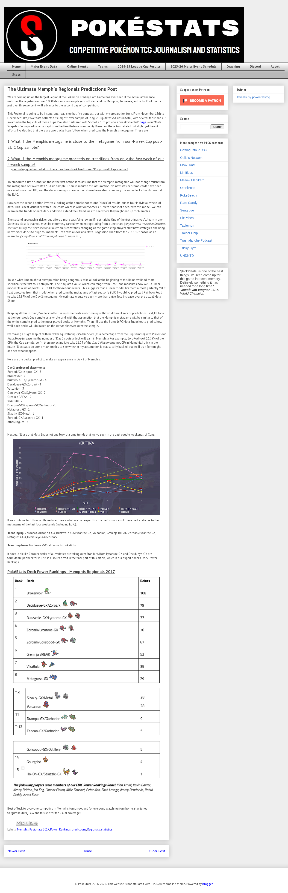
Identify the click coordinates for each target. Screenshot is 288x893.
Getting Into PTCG (193, 150)
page (143, 122)
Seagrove (187, 210)
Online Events (77, 66)
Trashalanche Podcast (196, 240)
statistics (106, 829)
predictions (79, 829)
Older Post (157, 851)
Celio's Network (191, 158)
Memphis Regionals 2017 (33, 829)
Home (16, 66)
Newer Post (16, 851)
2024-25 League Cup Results (139, 66)
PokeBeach (188, 195)
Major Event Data (44, 66)
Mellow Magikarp (192, 180)
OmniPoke (187, 188)
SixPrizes (187, 218)
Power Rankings (60, 829)
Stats (16, 74)
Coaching (233, 66)
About (275, 66)
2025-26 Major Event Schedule (193, 66)
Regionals (93, 829)
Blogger (207, 884)
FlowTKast (187, 165)
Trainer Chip (189, 233)
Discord (255, 66)
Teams (103, 66)
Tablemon (187, 225)
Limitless (186, 172)
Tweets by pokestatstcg (253, 97)
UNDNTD (187, 255)
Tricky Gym (188, 248)
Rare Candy (188, 203)
